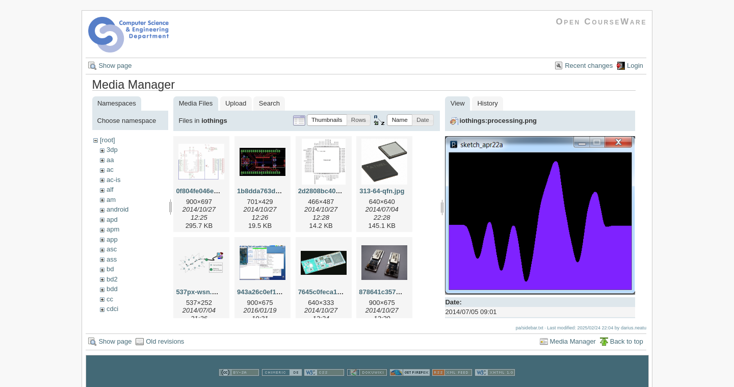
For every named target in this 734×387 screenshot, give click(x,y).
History (487, 103)
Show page (115, 65)
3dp (112, 149)
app (112, 239)
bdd (112, 289)
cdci (112, 309)
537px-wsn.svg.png (206, 292)
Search (269, 103)
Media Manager (573, 341)
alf (110, 189)
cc (110, 299)
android (117, 209)
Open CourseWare (601, 22)
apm (113, 229)
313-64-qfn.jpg (381, 191)
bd (110, 269)
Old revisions (165, 341)
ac (110, 169)
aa (110, 160)
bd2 (112, 279)
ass (112, 259)
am (111, 199)
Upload (235, 103)
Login (635, 65)
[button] (327, 120)
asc (112, 249)
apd (112, 219)
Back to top (626, 341)
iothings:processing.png (498, 120)
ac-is (113, 180)
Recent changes (589, 65)
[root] (107, 140)
